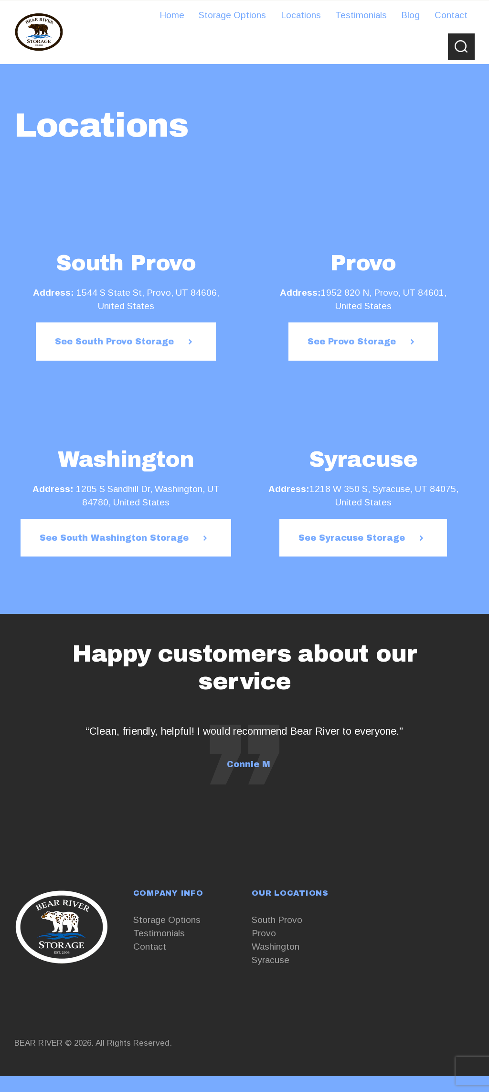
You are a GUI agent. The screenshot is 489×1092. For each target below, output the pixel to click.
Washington (275, 947)
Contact (149, 947)
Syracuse (270, 960)
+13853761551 (45, 991)
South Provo (277, 920)
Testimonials (159, 933)
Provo (264, 933)
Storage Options (167, 920)
